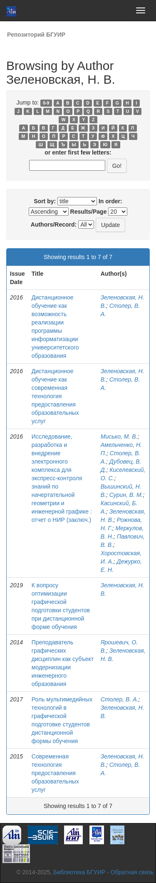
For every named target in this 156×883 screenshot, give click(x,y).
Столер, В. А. (120, 699)
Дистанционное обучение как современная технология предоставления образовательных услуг (55, 396)
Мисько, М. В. (119, 436)
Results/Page (88, 211)
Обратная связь (132, 872)
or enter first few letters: (78, 152)
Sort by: (45, 201)
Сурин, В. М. (126, 494)
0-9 (46, 102)
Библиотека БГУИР (79, 872)
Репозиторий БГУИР (36, 34)
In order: (110, 201)
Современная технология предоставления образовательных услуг (55, 773)
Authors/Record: (54, 224)
